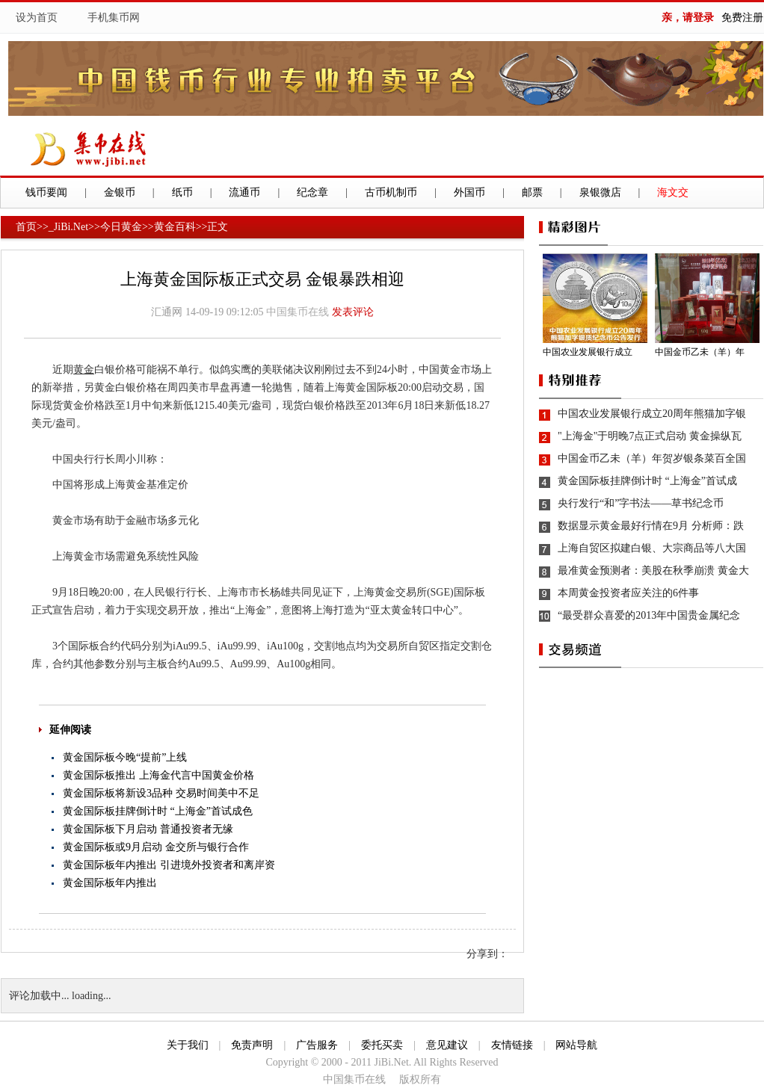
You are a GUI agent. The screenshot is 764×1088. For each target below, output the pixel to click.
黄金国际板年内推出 (110, 882)
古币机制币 (391, 192)
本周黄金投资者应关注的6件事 (628, 593)
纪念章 (312, 192)
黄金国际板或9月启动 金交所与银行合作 (156, 847)
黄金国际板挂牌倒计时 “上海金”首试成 (647, 480)
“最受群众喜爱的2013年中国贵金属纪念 (649, 615)
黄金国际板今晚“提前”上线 (125, 757)
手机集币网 (113, 17)
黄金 (83, 369)
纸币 (182, 192)
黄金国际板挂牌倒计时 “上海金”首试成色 (158, 811)
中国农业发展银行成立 (587, 352)
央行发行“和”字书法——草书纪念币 (641, 503)
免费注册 (742, 17)
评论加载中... (39, 995)
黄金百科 (175, 226)
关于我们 (188, 1045)
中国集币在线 (297, 312)
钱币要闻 (46, 192)
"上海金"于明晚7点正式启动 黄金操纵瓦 (650, 436)
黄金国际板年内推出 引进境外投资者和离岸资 (169, 865)
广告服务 (317, 1045)
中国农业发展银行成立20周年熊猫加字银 (652, 413)
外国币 (469, 192)
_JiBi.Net (68, 226)
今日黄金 (121, 226)
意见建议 (447, 1045)
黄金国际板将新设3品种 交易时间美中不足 (161, 793)
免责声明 (252, 1045)
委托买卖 (382, 1045)
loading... (91, 995)
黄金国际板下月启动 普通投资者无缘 (148, 829)
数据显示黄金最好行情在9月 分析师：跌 (651, 525)
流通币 (244, 192)
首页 (26, 226)
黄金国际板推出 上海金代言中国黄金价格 (158, 775)
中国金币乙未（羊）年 (700, 352)
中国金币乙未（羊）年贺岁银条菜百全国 (652, 458)
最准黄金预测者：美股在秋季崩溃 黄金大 (653, 570)
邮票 (532, 192)
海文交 (672, 192)
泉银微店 (600, 192)
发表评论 (353, 312)
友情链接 (512, 1045)
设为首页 (37, 17)
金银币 (119, 192)
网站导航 (576, 1045)
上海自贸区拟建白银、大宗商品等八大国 (652, 548)
